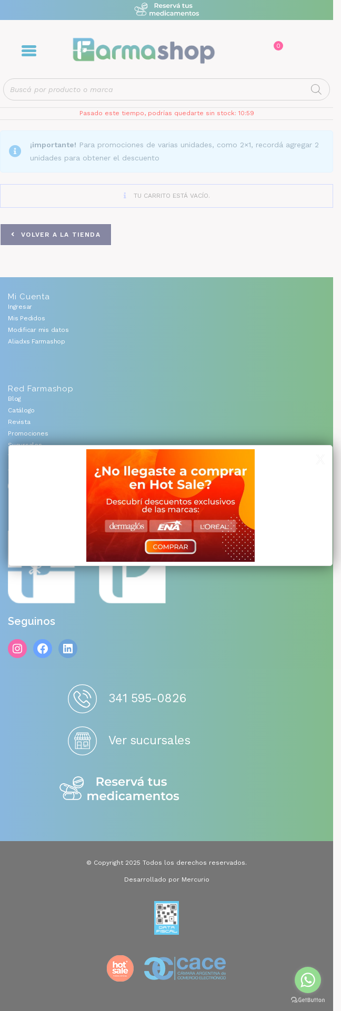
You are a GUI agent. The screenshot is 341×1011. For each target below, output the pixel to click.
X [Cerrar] (320, 460)
